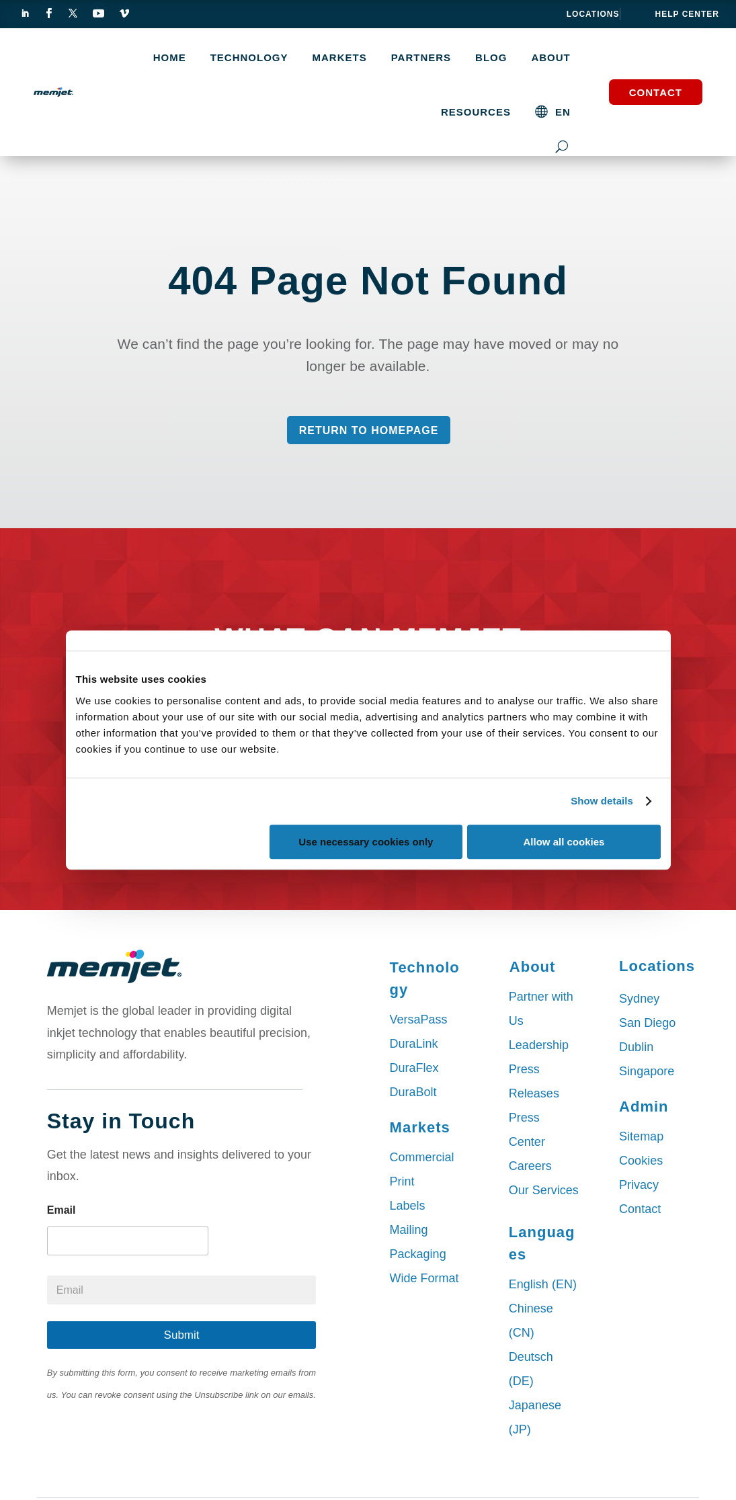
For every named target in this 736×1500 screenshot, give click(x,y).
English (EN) (543, 1284)
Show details (602, 800)
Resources (476, 112)
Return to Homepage (369, 430)
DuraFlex (414, 1068)
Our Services (544, 1190)
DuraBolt (413, 1092)
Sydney (639, 998)
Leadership (539, 1045)
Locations (593, 14)
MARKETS (340, 57)
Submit (182, 1335)
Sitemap (641, 1136)
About (550, 57)
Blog (491, 57)
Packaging (418, 1254)
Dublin (636, 1047)
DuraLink (414, 1043)
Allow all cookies (564, 841)
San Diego (647, 1023)
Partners (421, 57)
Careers (530, 1166)
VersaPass (419, 1019)
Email (61, 1210)
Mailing (409, 1230)
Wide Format (424, 1278)
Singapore (646, 1071)
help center (687, 14)
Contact (655, 92)
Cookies (641, 1160)
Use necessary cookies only (365, 841)
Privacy (639, 1185)
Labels (407, 1205)
